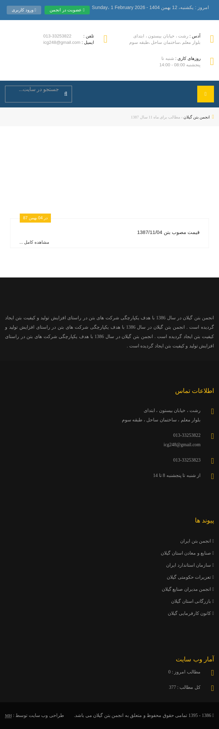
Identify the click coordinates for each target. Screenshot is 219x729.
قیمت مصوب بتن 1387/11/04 (168, 232)
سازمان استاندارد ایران (190, 565)
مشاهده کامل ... (34, 242)
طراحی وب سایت (46, 715)
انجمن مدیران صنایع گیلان (188, 589)
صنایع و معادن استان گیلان (187, 553)
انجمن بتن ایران (197, 541)
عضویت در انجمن (67, 9)
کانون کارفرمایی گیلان (191, 613)
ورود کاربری (24, 9)
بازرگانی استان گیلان (192, 601)
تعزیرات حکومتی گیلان (190, 577)
